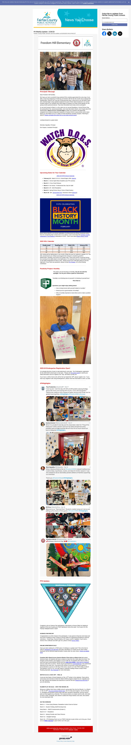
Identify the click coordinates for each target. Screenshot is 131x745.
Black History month (82, 236)
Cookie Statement (88, 3)
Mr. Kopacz (72, 262)
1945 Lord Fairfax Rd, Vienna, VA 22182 (57, 728)
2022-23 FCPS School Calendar (65, 176)
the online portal (75, 373)
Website (71, 729)
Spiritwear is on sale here (51, 649)
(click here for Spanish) (82, 662)
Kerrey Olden (75, 640)
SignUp (74, 178)
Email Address (106, 18)
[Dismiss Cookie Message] (128, 1)
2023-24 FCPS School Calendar (65, 195)
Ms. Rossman (54, 670)
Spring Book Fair (57, 192)
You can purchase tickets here (56, 691)
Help (73, 741)
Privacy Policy (60, 741)
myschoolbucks (77, 663)
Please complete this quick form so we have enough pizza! (60, 115)
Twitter (76, 729)
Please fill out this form (81, 680)
